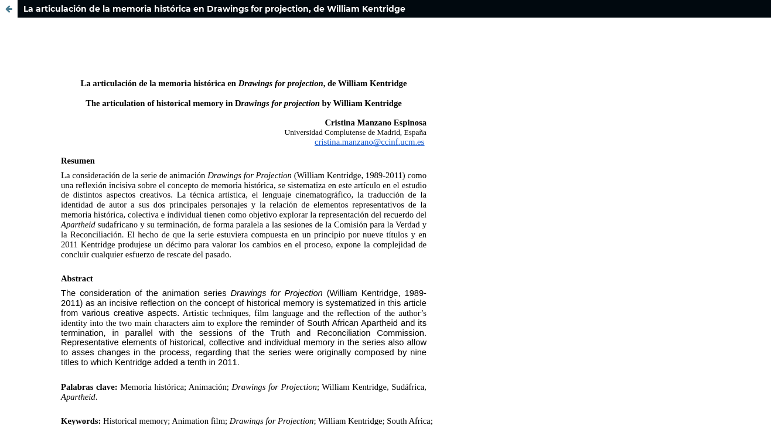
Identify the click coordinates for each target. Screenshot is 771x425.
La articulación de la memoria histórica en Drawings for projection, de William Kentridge (214, 9)
